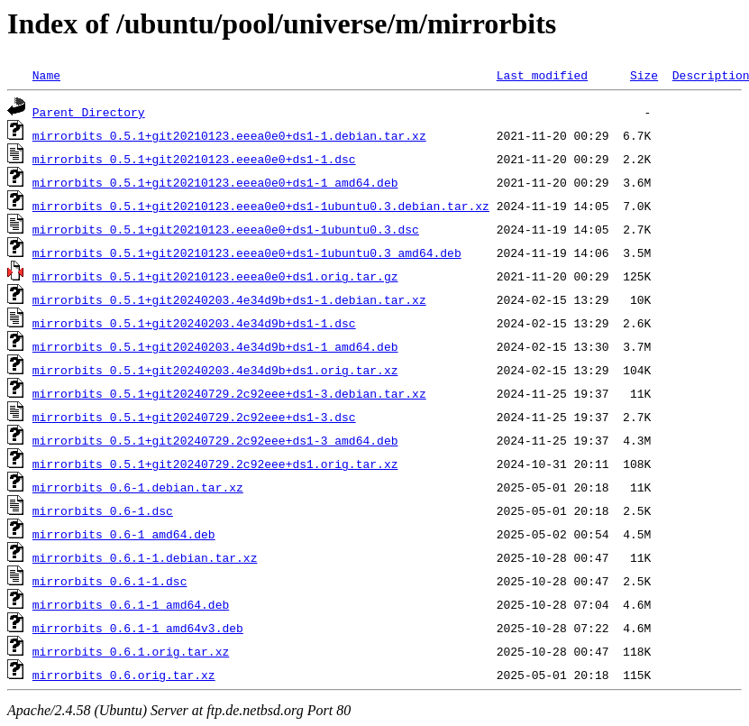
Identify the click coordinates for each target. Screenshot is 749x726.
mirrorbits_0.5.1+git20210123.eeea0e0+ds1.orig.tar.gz (215, 276)
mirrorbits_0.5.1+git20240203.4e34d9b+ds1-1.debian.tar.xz (229, 299)
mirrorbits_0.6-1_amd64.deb (123, 534)
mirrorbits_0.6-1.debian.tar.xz (137, 487)
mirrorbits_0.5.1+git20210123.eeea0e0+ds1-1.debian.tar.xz (229, 135)
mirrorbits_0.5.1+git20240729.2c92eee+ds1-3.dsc (194, 417)
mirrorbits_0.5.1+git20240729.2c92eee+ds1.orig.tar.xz (215, 463)
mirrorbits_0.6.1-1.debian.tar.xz (145, 557)
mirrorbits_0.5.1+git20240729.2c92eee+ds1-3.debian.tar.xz (229, 393)
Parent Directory (88, 112)
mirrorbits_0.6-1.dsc (102, 510)
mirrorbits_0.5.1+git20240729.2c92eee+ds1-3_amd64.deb (215, 440)
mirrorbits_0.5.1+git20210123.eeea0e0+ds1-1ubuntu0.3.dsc (225, 229)
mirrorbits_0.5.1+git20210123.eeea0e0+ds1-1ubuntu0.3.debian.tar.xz (260, 206)
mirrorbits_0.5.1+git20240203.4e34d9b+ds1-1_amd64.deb (215, 346)
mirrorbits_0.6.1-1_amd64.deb (130, 604)
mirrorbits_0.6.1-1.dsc (109, 581)
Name (46, 75)
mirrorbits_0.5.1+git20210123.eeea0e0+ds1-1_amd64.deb (215, 182)
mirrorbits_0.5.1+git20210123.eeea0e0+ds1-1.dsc (194, 159)
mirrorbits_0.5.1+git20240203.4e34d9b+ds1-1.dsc (194, 323)
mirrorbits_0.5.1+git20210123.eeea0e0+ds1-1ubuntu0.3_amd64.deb (246, 252)
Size (644, 75)
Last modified (542, 75)
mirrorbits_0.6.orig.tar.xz (123, 674)
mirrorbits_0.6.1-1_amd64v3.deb (137, 628)
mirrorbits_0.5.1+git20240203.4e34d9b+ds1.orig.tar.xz (215, 370)
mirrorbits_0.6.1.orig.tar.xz (130, 651)
